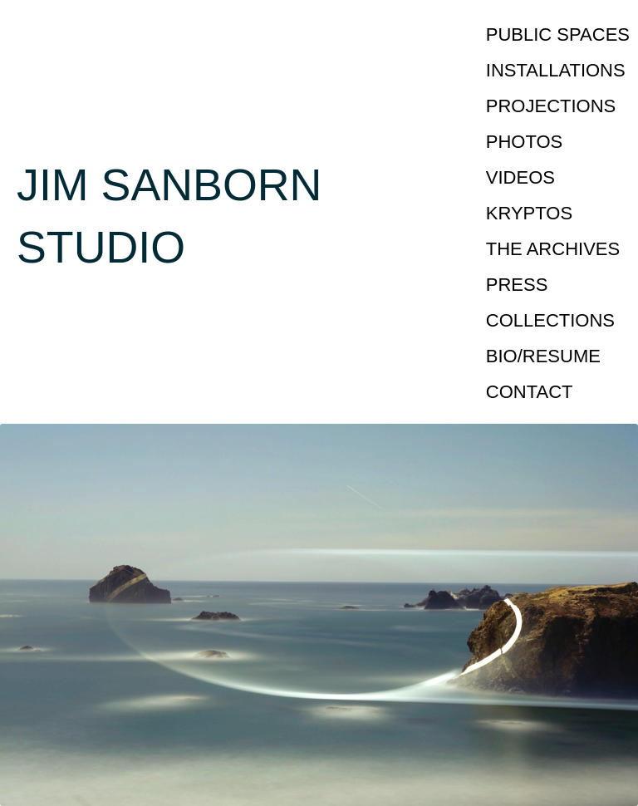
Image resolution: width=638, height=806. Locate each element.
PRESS (517, 284)
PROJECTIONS (551, 106)
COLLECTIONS (550, 320)
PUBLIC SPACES (558, 34)
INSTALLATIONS (556, 70)
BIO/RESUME (543, 356)
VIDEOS (520, 177)
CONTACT (529, 391)
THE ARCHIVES (553, 248)
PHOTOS (524, 141)
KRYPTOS (529, 213)
